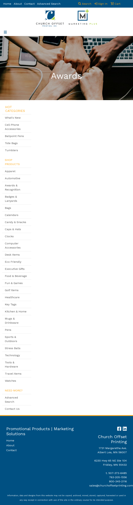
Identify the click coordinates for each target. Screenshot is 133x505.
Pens (8, 329)
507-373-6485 (117, 473)
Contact (29, 3)
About (18, 3)
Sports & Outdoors (11, 339)
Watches (10, 380)
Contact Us (12, 408)
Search (84, 3)
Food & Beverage (16, 276)
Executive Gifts (15, 269)
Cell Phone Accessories (13, 127)
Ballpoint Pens (14, 136)
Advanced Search (48, 3)
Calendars (11, 215)
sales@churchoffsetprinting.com (111, 485)
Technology (12, 355)
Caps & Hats (13, 229)
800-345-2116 (118, 481)
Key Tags (10, 304)
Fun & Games (14, 283)
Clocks (9, 236)
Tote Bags (11, 143)
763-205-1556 (118, 477)
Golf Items (12, 290)
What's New (13, 117)
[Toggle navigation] (5, 32)
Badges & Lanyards (11, 198)
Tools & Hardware (11, 364)
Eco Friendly (13, 261)
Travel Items (13, 373)
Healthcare (12, 297)
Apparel (10, 171)
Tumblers (11, 150)
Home (7, 3)
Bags (8, 208)
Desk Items (12, 254)
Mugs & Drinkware (12, 320)
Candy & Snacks (15, 222)
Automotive (12, 178)
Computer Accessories (13, 245)
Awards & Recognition (12, 187)
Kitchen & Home (15, 311)
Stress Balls (12, 348)
